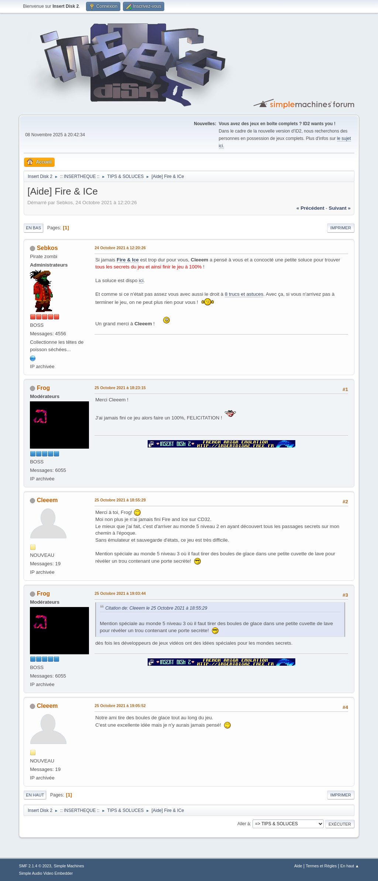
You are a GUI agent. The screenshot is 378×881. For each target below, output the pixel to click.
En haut (35, 795)
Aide (298, 866)
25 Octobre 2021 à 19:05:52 (119, 705)
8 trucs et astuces (244, 294)
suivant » (340, 208)
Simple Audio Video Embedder (46, 873)
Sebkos (47, 248)
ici (141, 280)
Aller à (243, 823)
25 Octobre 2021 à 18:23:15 (119, 387)
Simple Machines (69, 866)
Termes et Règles (321, 866)
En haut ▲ (349, 866)
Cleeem (47, 500)
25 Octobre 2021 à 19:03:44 (119, 593)
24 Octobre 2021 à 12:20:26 (119, 248)
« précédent (310, 208)
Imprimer (340, 228)
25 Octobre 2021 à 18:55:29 (119, 500)
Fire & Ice (128, 260)
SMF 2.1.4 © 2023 (35, 866)
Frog (43, 388)
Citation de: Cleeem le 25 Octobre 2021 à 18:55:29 (156, 608)
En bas (33, 228)
